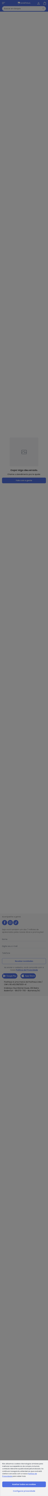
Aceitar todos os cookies (24, 1484)
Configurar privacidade (24, 1491)
